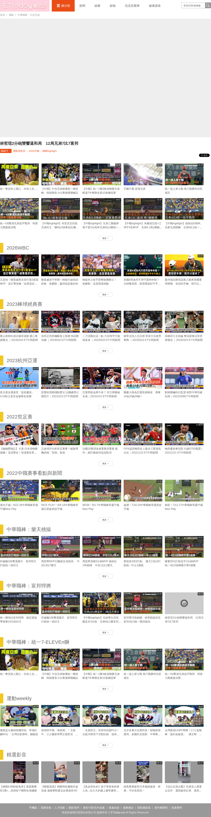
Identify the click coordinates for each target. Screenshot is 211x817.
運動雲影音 (19, 151)
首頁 (2, 15)
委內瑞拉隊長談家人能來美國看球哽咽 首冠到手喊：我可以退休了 (183, 283)
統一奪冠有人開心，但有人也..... (19, 188)
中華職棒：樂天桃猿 (29, 529)
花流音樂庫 (132, 5)
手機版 (33, 807)
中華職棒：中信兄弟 (28, 15)
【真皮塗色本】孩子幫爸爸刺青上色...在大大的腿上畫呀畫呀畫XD (100, 790)
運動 (11, 15)
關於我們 (74, 807)
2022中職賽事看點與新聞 (34, 473)
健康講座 (155, 5)
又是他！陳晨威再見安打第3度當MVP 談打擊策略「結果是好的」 (19, 283)
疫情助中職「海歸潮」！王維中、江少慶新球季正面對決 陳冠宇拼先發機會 (59, 734)
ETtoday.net (118, 812)
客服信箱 (114, 807)
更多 (105, 238)
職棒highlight (50, 151)
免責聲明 (176, 807)
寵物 (113, 5)
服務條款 (128, 807)
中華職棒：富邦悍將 (29, 585)
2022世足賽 (19, 416)
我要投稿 (46, 807)
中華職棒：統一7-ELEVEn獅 (38, 642)
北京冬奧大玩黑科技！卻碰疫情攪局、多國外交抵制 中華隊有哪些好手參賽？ (142, 734)
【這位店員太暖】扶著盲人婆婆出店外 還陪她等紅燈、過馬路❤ (183, 790)
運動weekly (19, 698)
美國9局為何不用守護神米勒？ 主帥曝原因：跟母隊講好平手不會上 (143, 283)
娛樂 (97, 5)
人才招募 (59, 807)
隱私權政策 (144, 807)
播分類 (65, 5)
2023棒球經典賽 (24, 304)
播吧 (24, 6)
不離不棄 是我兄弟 (134, 188)
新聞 (82, 5)
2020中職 (34, 151)
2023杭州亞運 (22, 360)
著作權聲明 (161, 807)
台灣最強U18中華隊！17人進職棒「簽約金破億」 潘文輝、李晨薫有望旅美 (183, 734)
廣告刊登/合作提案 (94, 807)
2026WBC (18, 247)
